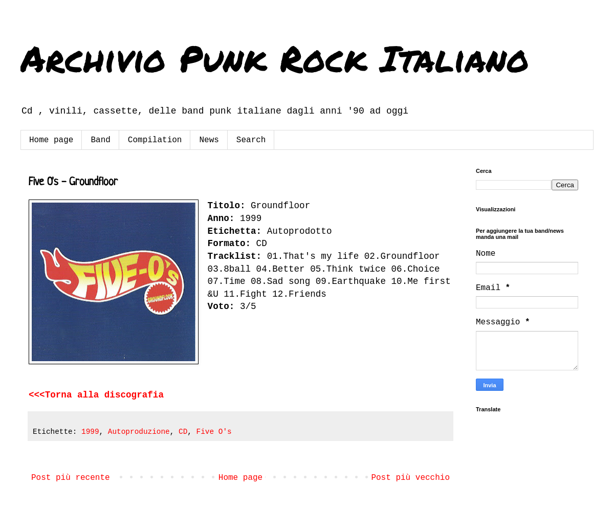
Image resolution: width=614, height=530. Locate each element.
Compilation (155, 140)
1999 (90, 432)
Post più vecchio (410, 477)
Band (100, 140)
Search (251, 140)
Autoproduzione (139, 432)
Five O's (214, 432)
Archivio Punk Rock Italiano (274, 57)
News (208, 140)
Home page (51, 140)
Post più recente (70, 477)
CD (183, 432)
